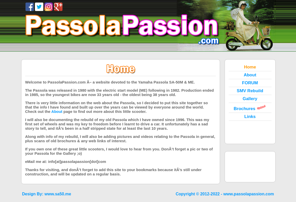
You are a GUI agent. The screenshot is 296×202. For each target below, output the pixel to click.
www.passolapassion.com (248, 194)
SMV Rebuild (250, 90)
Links (249, 116)
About (250, 75)
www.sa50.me (58, 194)
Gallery (250, 98)
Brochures (244, 108)
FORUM (250, 82)
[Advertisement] (250, 166)
